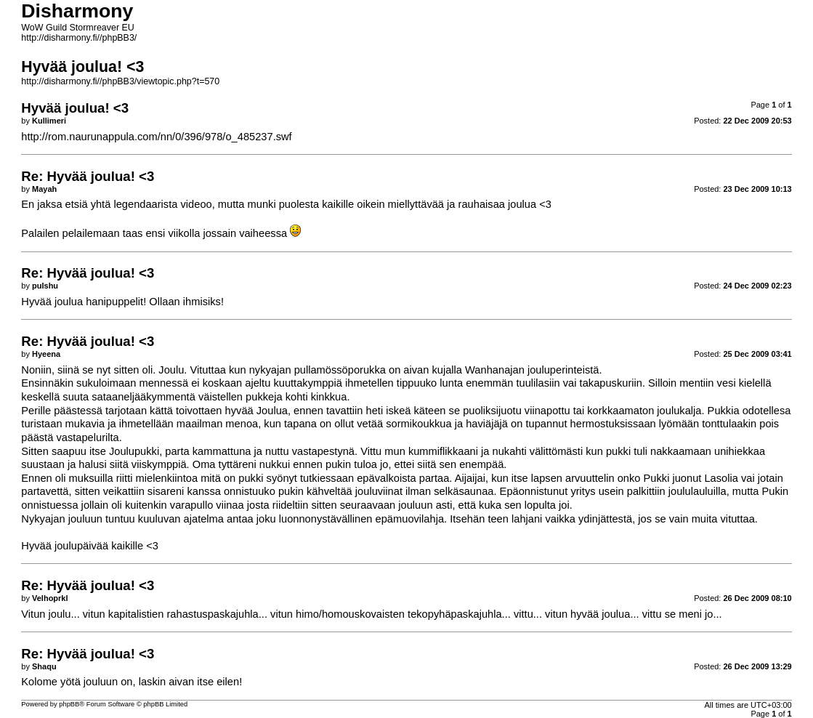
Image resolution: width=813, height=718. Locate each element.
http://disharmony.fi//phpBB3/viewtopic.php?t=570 (120, 81)
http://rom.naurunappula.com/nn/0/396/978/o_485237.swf (156, 136)
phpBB (69, 704)
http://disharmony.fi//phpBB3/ (79, 38)
